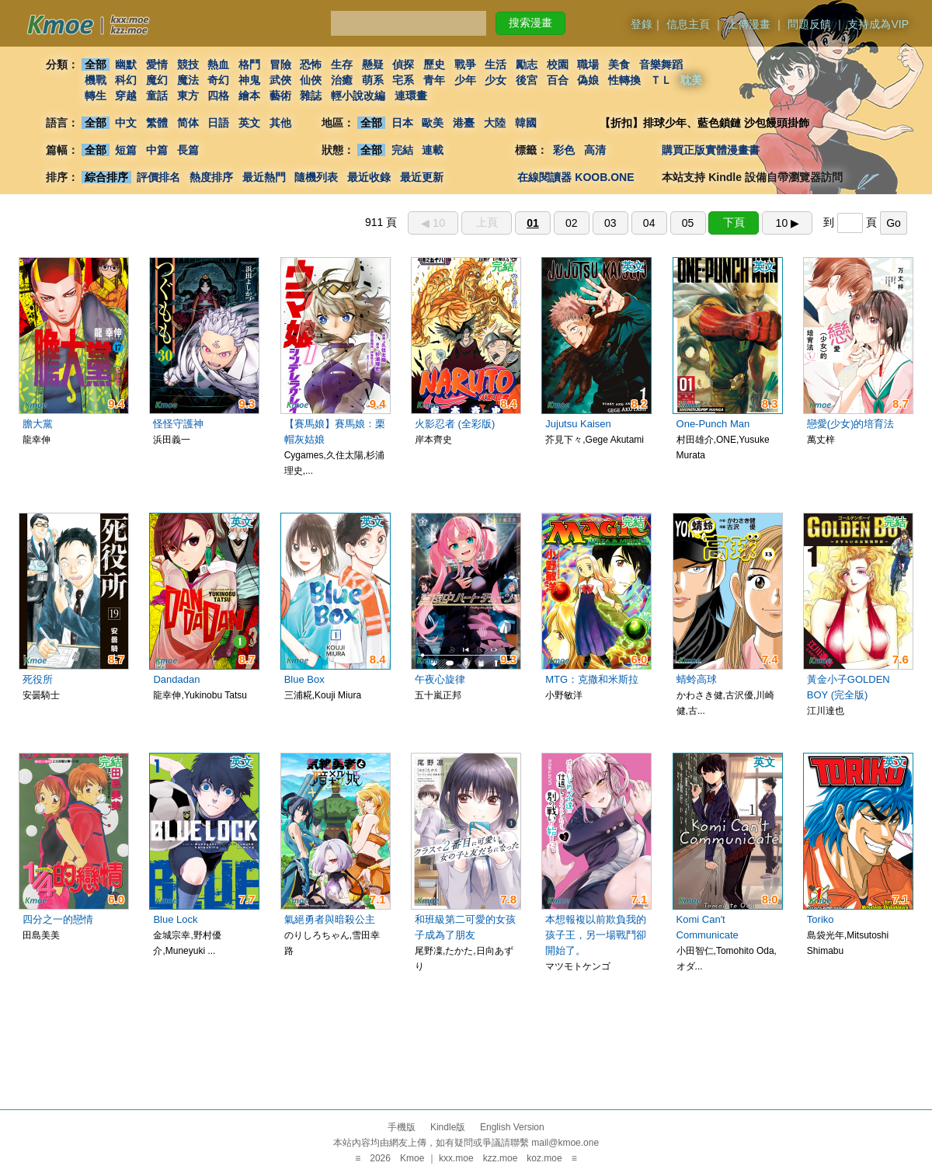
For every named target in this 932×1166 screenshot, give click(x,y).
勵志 (527, 64)
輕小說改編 (358, 95)
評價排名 (158, 177)
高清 (595, 150)
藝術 (280, 95)
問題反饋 (809, 24)
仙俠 (311, 80)
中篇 (157, 150)
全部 (96, 64)
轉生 (96, 95)
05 (688, 223)
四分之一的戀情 (58, 919)
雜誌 (311, 95)
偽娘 (589, 80)
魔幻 (157, 80)
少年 (465, 80)
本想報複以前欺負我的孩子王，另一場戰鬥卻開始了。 (595, 935)
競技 (188, 64)
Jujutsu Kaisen (578, 424)
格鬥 (249, 64)
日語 (218, 123)
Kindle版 (447, 1127)
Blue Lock (175, 919)
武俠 (280, 80)
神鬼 (249, 80)
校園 (558, 64)
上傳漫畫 (748, 24)
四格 (218, 95)
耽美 (692, 80)
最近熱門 (264, 177)
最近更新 (422, 177)
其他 (280, 123)
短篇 (126, 150)
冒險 (280, 64)
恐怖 (311, 64)
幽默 (126, 64)
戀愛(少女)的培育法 (851, 424)
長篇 (188, 150)
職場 (589, 64)
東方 (188, 95)
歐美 (433, 123)
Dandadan (176, 679)
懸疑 (373, 64)
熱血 (218, 64)
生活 (496, 64)
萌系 (373, 80)
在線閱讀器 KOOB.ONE (575, 177)
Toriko (820, 919)
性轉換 (624, 80)
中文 (126, 123)
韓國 (526, 123)
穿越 (126, 95)
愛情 (157, 64)
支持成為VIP (878, 24)
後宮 (527, 80)
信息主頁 (688, 24)
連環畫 (410, 95)
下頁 (734, 222)
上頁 (487, 222)
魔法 (188, 80)
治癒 (342, 80)
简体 (188, 123)
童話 (157, 95)
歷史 (434, 64)
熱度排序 (211, 177)
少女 (496, 80)
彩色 (564, 150)
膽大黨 (38, 424)
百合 (558, 80)
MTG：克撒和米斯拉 (591, 679)
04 (649, 223)
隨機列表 (316, 177)
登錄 (641, 24)
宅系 (404, 80)
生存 (342, 64)
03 (610, 223)
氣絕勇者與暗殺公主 (329, 919)
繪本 (249, 95)
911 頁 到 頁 (636, 222)
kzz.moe (500, 1158)
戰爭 (465, 64)
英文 (249, 123)
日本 (402, 123)
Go (893, 223)
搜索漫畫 (530, 22)
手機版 (402, 1127)
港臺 (464, 123)
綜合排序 (106, 177)
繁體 (157, 123)
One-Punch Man (713, 424)
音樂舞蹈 (661, 64)
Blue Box (304, 679)
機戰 (96, 80)
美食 (619, 64)
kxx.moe (456, 1158)
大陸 (495, 123)
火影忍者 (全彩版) (455, 424)
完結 (402, 150)
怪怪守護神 (178, 424)
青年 (434, 80)
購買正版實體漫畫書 (711, 150)
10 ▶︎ (787, 223)
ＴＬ (661, 80)
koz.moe (544, 1158)
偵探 (404, 64)
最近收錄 (369, 177)
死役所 (38, 679)
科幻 (126, 80)
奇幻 (218, 80)
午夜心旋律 (440, 679)
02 (571, 223)
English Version (512, 1127)
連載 (433, 150)
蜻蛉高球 (696, 679)
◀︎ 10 (432, 223)
